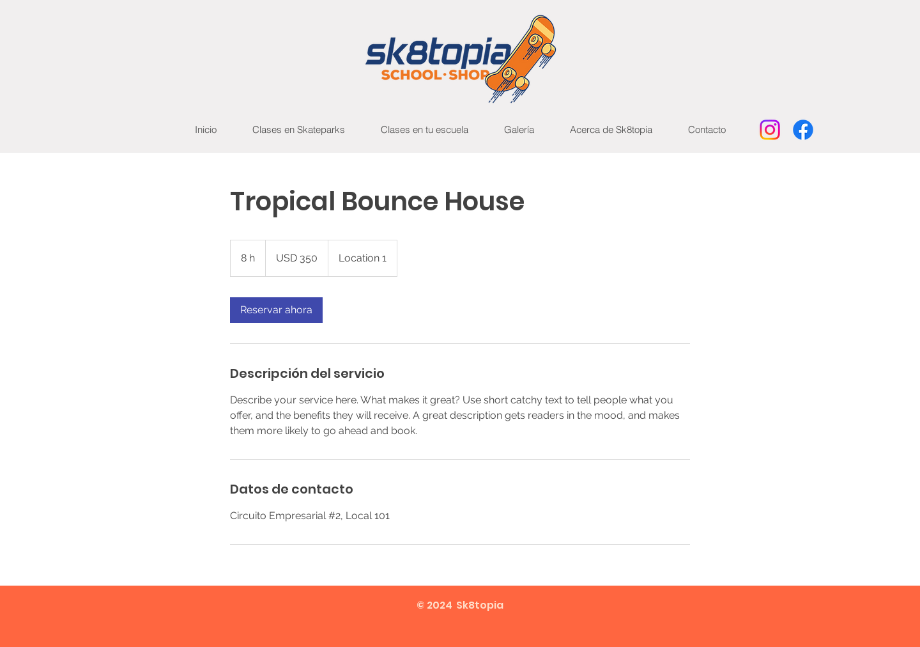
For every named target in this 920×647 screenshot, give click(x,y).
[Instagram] (769, 129)
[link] (276, 310)
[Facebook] (803, 129)
